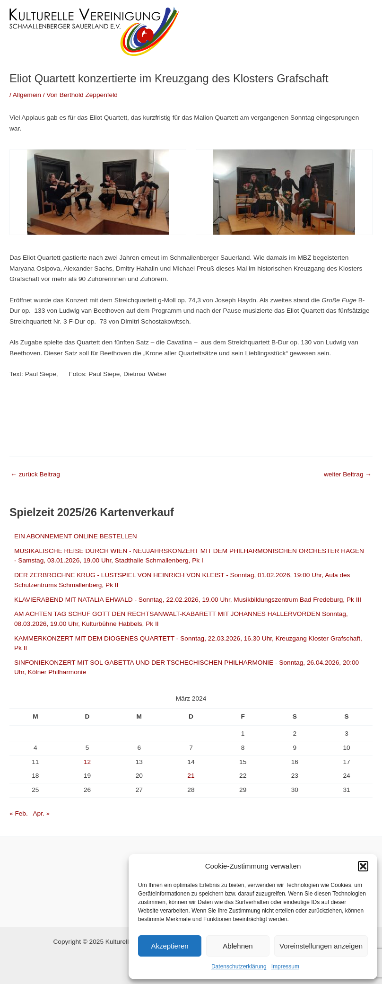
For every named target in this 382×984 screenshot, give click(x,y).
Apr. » (41, 813)
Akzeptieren (169, 946)
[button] (363, 866)
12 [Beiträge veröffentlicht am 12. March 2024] (87, 761)
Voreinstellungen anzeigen (321, 946)
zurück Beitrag (35, 474)
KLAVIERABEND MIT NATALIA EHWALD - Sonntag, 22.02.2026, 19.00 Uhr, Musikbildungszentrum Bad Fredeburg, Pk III (187, 599)
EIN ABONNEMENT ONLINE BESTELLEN (75, 536)
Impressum (285, 966)
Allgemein (27, 94)
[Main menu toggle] (363, 31)
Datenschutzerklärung (239, 966)
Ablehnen (237, 946)
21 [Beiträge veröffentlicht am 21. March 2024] (190, 775)
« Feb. (18, 813)
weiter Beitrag (348, 474)
